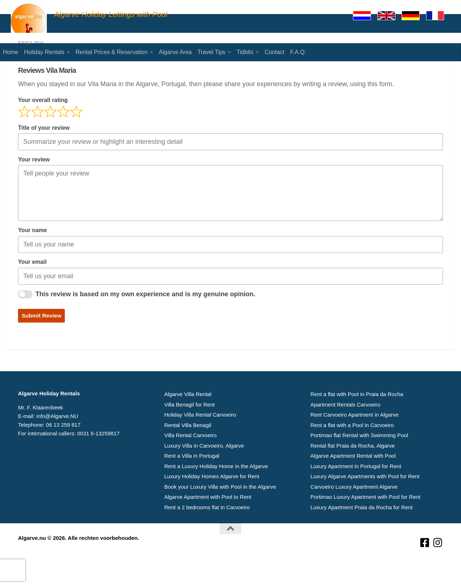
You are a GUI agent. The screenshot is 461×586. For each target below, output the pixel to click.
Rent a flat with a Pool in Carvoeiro (352, 453)
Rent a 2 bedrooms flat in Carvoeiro (207, 533)
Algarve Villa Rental (187, 422)
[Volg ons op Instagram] (438, 569)
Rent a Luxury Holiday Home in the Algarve (216, 493)
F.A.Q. (298, 52)
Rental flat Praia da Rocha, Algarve (352, 473)
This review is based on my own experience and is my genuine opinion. (145, 322)
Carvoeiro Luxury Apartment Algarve (353, 513)
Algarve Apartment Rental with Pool (352, 483)
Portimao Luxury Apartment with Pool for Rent (365, 523)
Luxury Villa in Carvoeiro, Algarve (204, 473)
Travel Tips (211, 52)
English (31, 72)
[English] (389, 15)
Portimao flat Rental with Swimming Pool (359, 463)
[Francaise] (438, 15)
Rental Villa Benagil (187, 453)
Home (10, 52)
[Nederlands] (365, 15)
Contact (275, 52)
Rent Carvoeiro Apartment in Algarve (354, 443)
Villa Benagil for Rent (189, 433)
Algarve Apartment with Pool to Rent (207, 523)
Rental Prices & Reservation (112, 52)
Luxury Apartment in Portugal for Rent (355, 493)
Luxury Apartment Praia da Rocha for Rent (361, 533)
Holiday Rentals (44, 52)
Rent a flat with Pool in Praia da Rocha (356, 422)
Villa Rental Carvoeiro (190, 463)
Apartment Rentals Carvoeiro (345, 433)
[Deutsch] (414, 15)
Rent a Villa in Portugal (191, 483)
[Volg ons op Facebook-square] (425, 569)
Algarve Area (175, 52)
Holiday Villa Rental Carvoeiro (200, 443)
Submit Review (42, 344)
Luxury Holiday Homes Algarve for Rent (211, 503)
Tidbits (245, 52)
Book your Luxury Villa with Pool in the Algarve (220, 513)
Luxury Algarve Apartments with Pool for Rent (364, 503)
